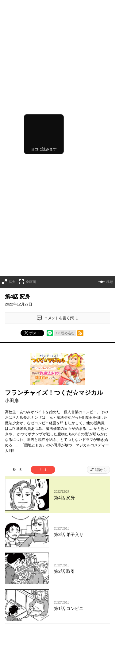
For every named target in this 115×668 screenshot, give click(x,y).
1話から (101, 347)
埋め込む (68, 211)
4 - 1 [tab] (43, 347)
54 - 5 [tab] (17, 347)
